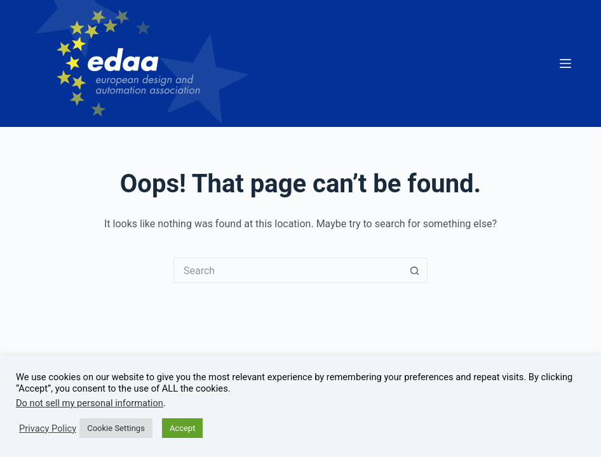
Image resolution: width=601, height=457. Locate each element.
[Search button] (415, 270)
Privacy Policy (47, 428)
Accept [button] (183, 428)
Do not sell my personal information (89, 403)
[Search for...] (287, 270)
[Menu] (565, 63)
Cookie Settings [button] (116, 428)
